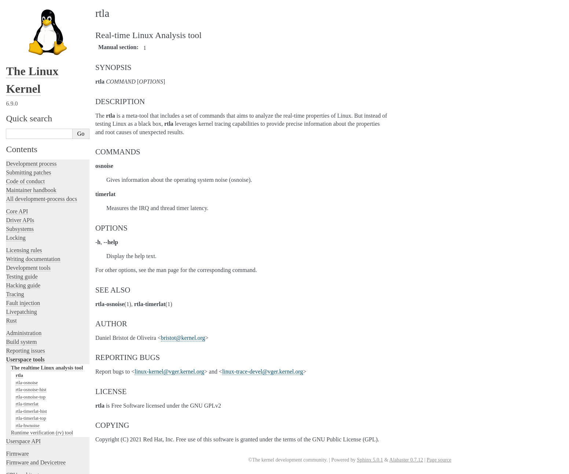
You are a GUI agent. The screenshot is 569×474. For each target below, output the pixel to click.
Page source (439, 460)
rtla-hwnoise (28, 363)
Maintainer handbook (31, 128)
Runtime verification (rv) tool (42, 371)
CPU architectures (27, 413)
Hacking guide (23, 223)
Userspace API (23, 379)
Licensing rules (24, 188)
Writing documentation (33, 197)
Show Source (21, 467)
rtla (19, 313)
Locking (15, 176)
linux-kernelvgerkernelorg (169, 371)
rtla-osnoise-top (31, 335)
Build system (21, 280)
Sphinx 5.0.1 (370, 460)
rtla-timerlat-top (31, 356)
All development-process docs (41, 137)
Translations (20, 438)
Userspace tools (25, 297)
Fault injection (23, 241)
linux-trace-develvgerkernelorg (262, 371)
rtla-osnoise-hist (31, 327)
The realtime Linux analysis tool (47, 306)
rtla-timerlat (27, 342)
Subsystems (20, 167)
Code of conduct (25, 119)
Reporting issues (25, 289)
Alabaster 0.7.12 (406, 460)
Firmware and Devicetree (36, 400)
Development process (31, 102)
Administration (23, 271)
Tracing (15, 232)
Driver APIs (20, 158)
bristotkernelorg (183, 338)
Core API (17, 149)
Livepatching (21, 250)
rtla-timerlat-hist (31, 349)
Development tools (28, 206)
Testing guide (21, 215)
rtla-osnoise (27, 320)
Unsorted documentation (35, 425)
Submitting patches (28, 110)
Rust (11, 259)
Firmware (17, 392)
